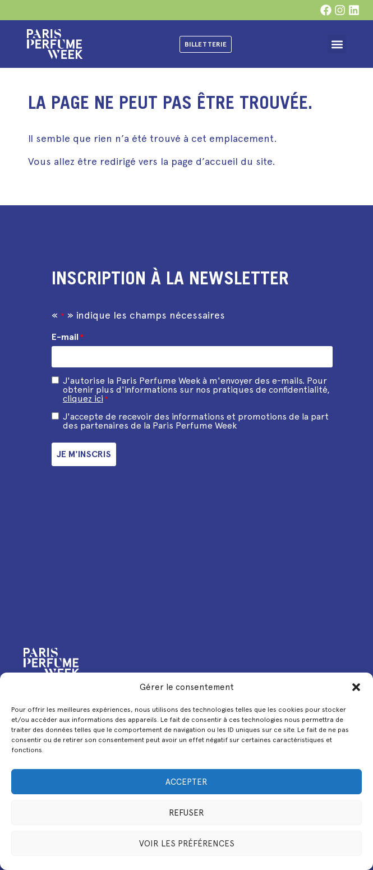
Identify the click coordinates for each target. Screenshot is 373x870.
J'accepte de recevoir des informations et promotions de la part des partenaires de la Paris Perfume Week (196, 421)
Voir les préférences (186, 844)
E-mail (68, 337)
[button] (356, 687)
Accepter (186, 782)
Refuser (186, 813)
